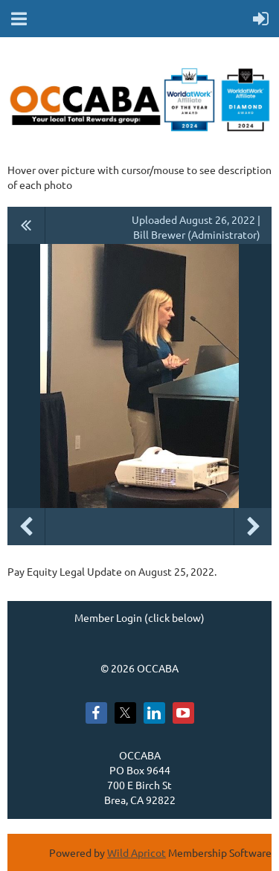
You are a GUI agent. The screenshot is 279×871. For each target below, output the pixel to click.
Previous (26, 526)
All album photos (26, 225)
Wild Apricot (136, 852)
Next (253, 526)
